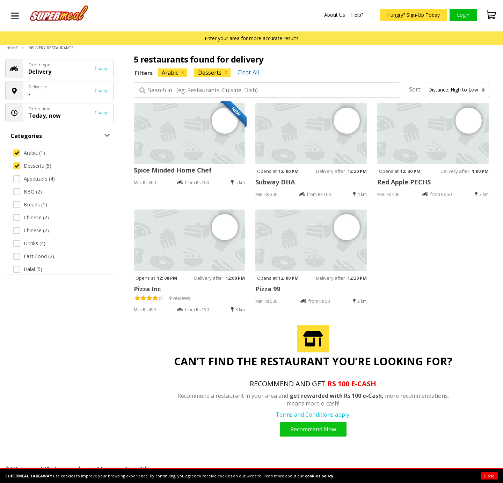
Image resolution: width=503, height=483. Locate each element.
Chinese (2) (31, 217)
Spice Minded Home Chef (173, 170)
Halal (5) (27, 269)
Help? (357, 15)
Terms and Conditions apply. (313, 414)
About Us (334, 15)
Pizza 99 (267, 289)
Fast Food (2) (33, 256)
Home (12, 47)
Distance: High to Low (456, 89)
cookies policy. (319, 475)
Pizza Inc (147, 289)
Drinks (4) (29, 243)
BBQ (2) (27, 191)
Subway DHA (275, 182)
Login (463, 15)
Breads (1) (30, 204)
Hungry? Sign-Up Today (413, 15)
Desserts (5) (32, 165)
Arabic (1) (29, 152)
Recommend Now (313, 429)
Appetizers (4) (34, 178)
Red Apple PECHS (404, 182)
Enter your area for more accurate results (252, 38)
